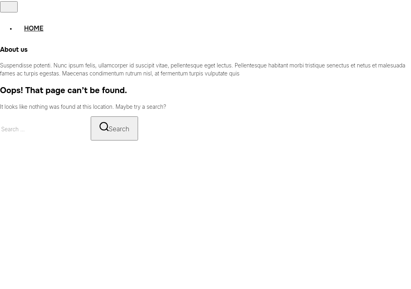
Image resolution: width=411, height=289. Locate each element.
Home (33, 28)
